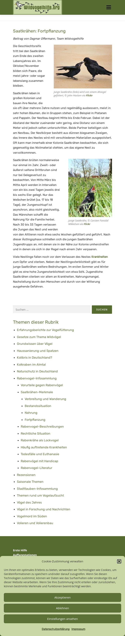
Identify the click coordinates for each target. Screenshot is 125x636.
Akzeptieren (62, 597)
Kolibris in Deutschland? (34, 357)
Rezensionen (26, 475)
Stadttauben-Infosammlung (37, 489)
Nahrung (31, 413)
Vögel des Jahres (29, 502)
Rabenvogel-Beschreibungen (42, 426)
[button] (119, 561)
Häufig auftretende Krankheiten (44, 447)
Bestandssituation (38, 406)
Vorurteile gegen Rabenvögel (42, 385)
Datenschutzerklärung (55, 629)
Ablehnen (62, 608)
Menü (108, 7)
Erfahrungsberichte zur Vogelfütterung (45, 330)
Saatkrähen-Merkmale (37, 392)
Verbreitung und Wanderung (45, 399)
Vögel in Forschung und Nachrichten (43, 509)
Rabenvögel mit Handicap (39, 461)
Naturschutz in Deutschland (37, 371)
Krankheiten (99, 257)
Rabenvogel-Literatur (36, 468)
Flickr (89, 95)
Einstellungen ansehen (62, 619)
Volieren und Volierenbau (35, 523)
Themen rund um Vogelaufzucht (40, 495)
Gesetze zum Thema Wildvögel (39, 337)
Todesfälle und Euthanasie (40, 454)
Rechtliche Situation (35, 433)
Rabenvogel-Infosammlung (37, 378)
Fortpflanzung (35, 420)
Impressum (78, 629)
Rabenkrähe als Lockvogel (40, 440)
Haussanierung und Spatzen (37, 351)
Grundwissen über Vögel (34, 344)
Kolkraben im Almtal (31, 364)
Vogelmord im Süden (32, 516)
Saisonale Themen (30, 482)
